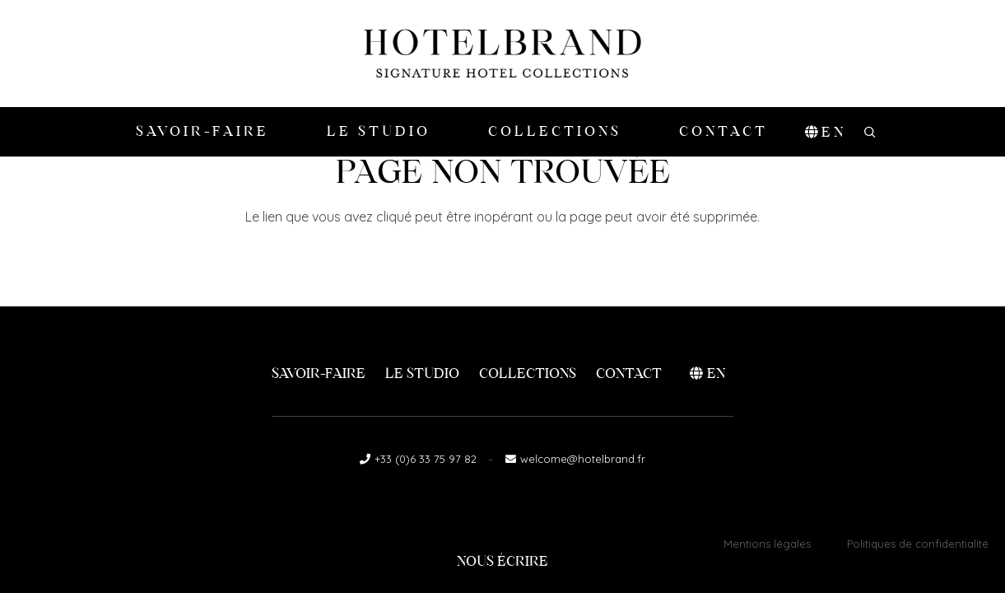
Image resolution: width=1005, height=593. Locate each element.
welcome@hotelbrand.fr (582, 458)
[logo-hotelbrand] (502, 53)
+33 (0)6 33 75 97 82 (426, 458)
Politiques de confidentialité (918, 543)
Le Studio (422, 373)
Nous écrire (502, 561)
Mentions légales (767, 543)
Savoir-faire (318, 373)
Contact (629, 373)
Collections (527, 373)
